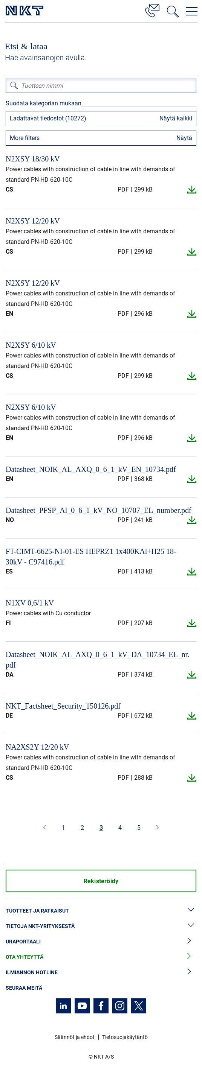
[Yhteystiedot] (152, 9)
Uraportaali (101, 942)
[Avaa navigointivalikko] (191, 11)
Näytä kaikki (175, 118)
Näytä (184, 137)
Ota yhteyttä (101, 957)
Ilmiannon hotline (101, 972)
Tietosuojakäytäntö (125, 1037)
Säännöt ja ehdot (75, 1037)
